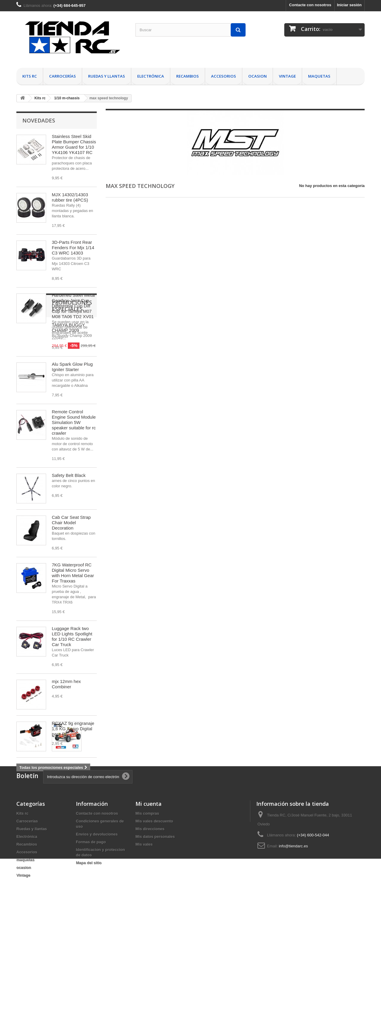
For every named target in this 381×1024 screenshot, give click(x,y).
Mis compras (147, 924)
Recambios (187, 76)
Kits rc (29, 76)
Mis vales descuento (154, 932)
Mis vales (144, 955)
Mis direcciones (150, 940)
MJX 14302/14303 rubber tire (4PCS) (70, 197)
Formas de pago (91, 953)
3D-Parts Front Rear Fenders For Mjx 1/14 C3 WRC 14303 (73, 247)
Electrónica (150, 76)
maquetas (319, 76)
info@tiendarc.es (293, 957)
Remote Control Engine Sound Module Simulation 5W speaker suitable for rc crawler (74, 422)
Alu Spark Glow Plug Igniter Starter (72, 367)
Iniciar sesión (349, 5)
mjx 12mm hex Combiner (66, 684)
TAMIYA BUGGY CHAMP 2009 (68, 808)
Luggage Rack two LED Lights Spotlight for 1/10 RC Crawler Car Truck (72, 636)
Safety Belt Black (68, 475)
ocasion (257, 76)
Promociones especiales (58, 789)
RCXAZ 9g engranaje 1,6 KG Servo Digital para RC (73, 728)
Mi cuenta (148, 914)
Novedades (38, 120)
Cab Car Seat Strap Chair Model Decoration (71, 522)
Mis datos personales (155, 948)
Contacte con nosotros (310, 5)
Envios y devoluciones (97, 945)
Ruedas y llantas (106, 76)
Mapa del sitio (89, 974)
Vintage (287, 76)
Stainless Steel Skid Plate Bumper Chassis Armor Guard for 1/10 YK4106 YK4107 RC (74, 144)
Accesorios (223, 76)
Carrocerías (62, 76)
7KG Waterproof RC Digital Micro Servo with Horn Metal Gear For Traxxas (73, 572)
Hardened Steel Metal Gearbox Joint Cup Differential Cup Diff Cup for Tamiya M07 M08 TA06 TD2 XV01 (73, 306)
